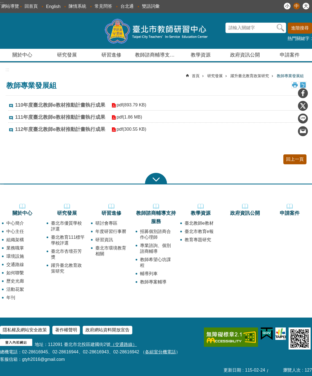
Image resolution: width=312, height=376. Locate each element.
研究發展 (215, 76)
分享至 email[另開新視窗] (303, 131)
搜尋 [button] (281, 28)
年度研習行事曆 (110, 231)
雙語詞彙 (151, 6)
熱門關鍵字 (298, 38)
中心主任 (15, 231)
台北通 (127, 6)
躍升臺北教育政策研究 (249, 76)
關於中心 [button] (22, 55)
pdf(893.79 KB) (131, 105)
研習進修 (111, 213)
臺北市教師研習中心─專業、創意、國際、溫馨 (156, 31)
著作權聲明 (66, 329)
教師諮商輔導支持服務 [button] (156, 55)
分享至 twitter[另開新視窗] (303, 106)
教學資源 (201, 213)
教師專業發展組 (290, 76)
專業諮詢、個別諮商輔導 (155, 248)
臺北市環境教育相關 (110, 251)
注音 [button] (302, 84)
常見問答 (103, 6)
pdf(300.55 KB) (131, 129)
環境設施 (15, 256)
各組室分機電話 (160, 352)
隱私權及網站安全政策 (25, 329)
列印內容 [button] (294, 84)
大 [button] (306, 6)
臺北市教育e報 (199, 231)
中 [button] (296, 6)
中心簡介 (15, 223)
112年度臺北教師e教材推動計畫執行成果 (60, 129)
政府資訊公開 (245, 55)
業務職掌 (15, 248)
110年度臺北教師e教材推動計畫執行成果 (60, 105)
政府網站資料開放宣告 (107, 329)
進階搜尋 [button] (300, 28)
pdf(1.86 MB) (129, 117)
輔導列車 (149, 273)
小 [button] (287, 6)
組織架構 (15, 239)
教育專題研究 (198, 239)
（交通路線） (124, 344)
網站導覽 (10, 6)
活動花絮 (15, 289)
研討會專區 (106, 223)
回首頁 (31, 6)
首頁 (196, 76)
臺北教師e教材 (199, 223)
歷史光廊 (15, 281)
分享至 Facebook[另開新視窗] (303, 93)
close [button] (156, 178)
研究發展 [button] (67, 55)
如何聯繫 (15, 272)
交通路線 (15, 264)
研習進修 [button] (111, 55)
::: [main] (7, 69)
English (53, 6)
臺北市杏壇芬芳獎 (66, 254)
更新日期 (232, 370)
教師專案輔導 (153, 282)
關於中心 (22, 213)
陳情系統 (77, 6)
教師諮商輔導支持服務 (156, 217)
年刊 (10, 297)
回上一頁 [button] (295, 159)
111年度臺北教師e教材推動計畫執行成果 (60, 117)
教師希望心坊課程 (155, 262)
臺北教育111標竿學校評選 (68, 240)
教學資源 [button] (201, 55)
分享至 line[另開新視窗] (303, 118)
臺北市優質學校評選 (66, 226)
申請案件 (290, 55)
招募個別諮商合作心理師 (155, 234)
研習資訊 (104, 239)
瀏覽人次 (292, 370)
